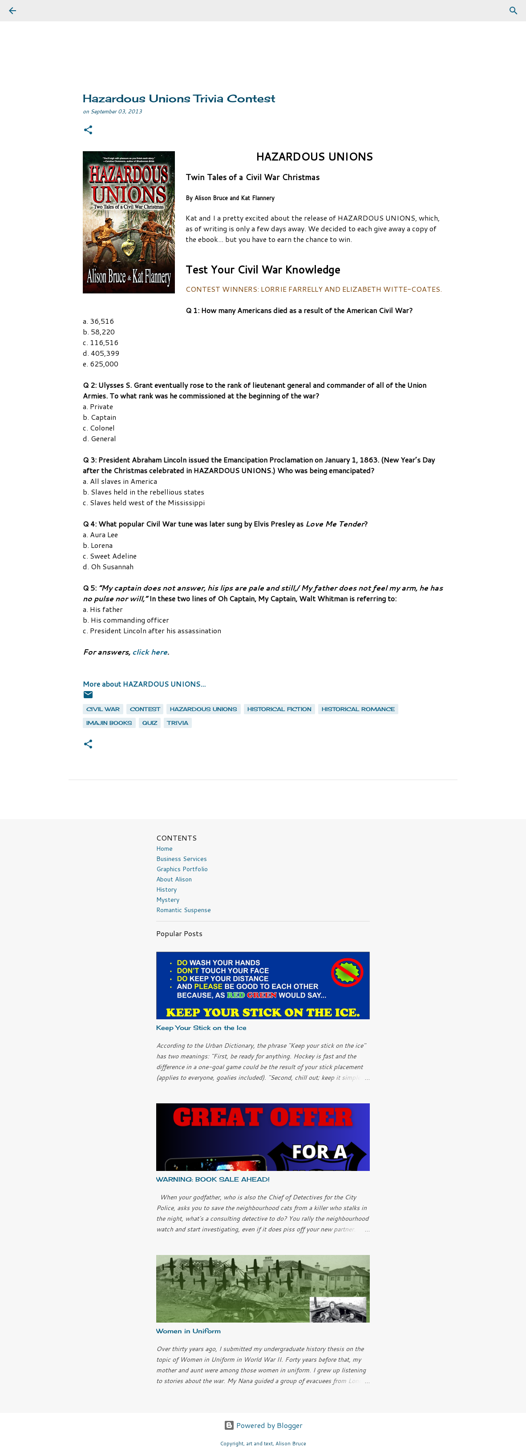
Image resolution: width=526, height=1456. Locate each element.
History (166, 889)
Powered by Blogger (263, 1425)
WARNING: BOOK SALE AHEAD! (213, 1179)
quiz (149, 723)
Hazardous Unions (203, 709)
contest (145, 709)
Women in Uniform (188, 1331)
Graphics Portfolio (182, 869)
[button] (88, 131)
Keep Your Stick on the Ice (201, 1027)
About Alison (174, 879)
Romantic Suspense (183, 909)
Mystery (167, 899)
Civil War (103, 709)
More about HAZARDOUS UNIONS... (144, 684)
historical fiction (279, 709)
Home (164, 848)
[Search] (37, 10)
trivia (177, 723)
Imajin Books (109, 723)
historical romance (358, 709)
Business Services (181, 858)
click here (149, 652)
